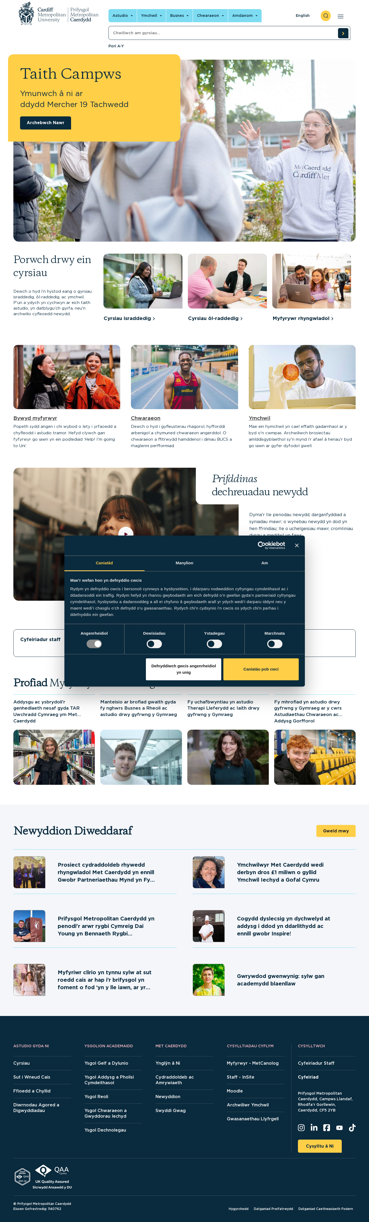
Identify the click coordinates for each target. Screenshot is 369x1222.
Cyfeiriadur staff (40, 639)
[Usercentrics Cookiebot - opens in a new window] (261, 545)
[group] (142, 288)
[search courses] (343, 33)
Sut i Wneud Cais (31, 1077)
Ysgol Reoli (96, 1096)
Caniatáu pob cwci (261, 669)
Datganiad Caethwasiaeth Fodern (325, 1209)
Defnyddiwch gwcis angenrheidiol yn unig (183, 669)
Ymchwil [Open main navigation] (149, 15)
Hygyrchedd (238, 1209)
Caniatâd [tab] (104, 563)
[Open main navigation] (339, 15)
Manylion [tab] (184, 563)
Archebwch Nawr (45, 122)
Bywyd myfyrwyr (35, 418)
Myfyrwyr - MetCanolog (253, 1063)
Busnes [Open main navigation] (177, 15)
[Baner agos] (297, 545)
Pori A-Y (116, 46)
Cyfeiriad (308, 1077)
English (303, 15)
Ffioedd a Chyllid (32, 1091)
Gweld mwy (336, 830)
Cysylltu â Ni (320, 1146)
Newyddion (168, 1096)
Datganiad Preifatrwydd (273, 1209)
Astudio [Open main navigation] (120, 15)
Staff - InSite (240, 1077)
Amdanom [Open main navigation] (242, 15)
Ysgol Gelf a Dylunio (106, 1063)
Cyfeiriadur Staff (316, 1063)
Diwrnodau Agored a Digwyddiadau (36, 1107)
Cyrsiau (21, 1063)
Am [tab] (264, 563)
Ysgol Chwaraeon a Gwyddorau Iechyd (105, 1113)
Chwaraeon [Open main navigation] (208, 15)
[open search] (326, 15)
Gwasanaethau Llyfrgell (253, 1118)
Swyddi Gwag (171, 1110)
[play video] (126, 534)
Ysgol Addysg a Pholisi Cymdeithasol (109, 1080)
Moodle (235, 1091)
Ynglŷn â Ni (168, 1063)
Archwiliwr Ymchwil (248, 1104)
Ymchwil (259, 418)
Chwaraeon (145, 418)
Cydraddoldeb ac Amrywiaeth (175, 1080)
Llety (288, 639)
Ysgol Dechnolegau (105, 1130)
